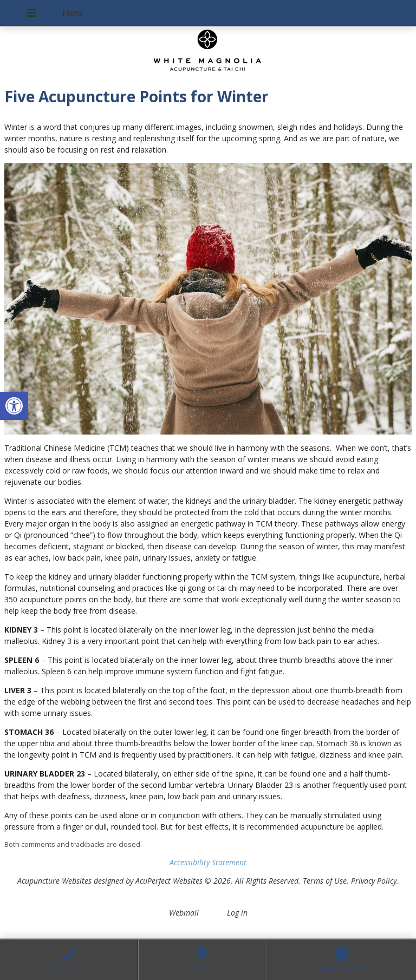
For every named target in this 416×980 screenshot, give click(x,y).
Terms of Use (325, 881)
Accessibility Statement (208, 862)
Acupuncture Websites (54, 881)
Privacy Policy (373, 881)
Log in (237, 912)
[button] (14, 406)
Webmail (184, 912)
